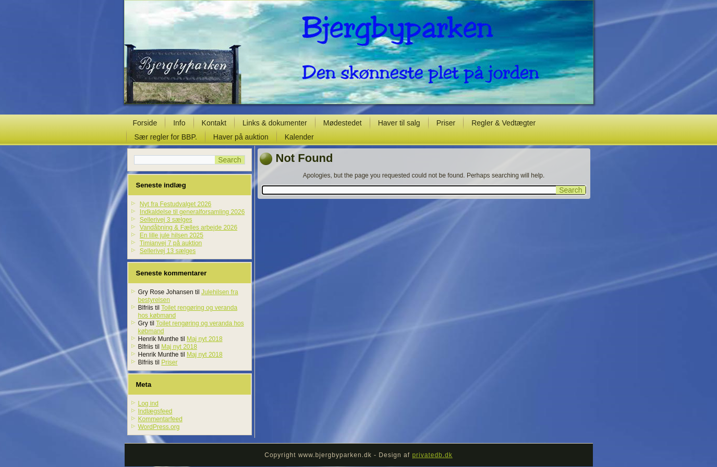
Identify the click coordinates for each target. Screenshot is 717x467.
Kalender (299, 137)
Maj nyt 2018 (205, 339)
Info (179, 123)
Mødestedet (342, 123)
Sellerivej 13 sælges (168, 251)
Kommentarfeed (160, 419)
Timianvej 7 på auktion (171, 243)
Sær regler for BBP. (166, 137)
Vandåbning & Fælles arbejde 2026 (188, 227)
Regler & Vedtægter (503, 123)
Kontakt (214, 123)
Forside (145, 123)
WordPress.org (159, 427)
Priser (446, 123)
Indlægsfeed (155, 411)
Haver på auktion (241, 137)
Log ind (148, 403)
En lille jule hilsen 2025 (171, 235)
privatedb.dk (432, 455)
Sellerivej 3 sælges (166, 219)
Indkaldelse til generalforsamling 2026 (192, 212)
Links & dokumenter (274, 123)
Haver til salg (399, 123)
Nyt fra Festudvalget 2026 (175, 204)
